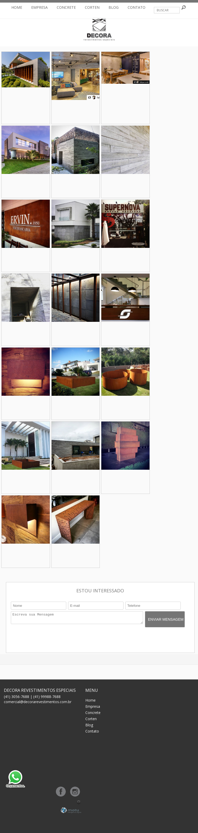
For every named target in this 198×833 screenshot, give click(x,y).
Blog (114, 7)
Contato (136, 7)
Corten (92, 7)
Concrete (66, 7)
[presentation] (50, 639)
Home (16, 7)
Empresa (39, 7)
